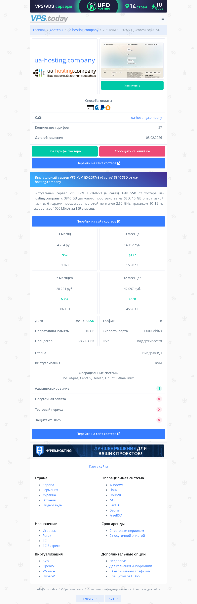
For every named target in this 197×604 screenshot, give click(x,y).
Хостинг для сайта (148, 589)
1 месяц (88, 598)
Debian (114, 510)
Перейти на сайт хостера (98, 221)
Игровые (50, 530)
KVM (46, 561)
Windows (116, 485)
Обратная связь (72, 589)
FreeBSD (115, 515)
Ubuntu (115, 495)
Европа (48, 485)
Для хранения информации (130, 566)
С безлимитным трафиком (129, 571)
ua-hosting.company (146, 117)
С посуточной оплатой (127, 535)
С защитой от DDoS (124, 576)
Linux (113, 490)
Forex (47, 535)
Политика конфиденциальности (109, 589)
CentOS (115, 505)
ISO (111, 500)
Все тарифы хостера (65, 151)
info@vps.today (46, 589)
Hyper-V (49, 576)
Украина (49, 495)
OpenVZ (49, 566)
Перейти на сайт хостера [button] (98, 163)
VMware (49, 571)
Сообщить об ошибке (132, 151)
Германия (50, 490)
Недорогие (118, 561)
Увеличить (132, 85)
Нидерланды (52, 505)
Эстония (49, 500)
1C (45, 541)
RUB (112, 598)
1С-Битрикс (51, 546)
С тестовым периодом (126, 530)
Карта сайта (98, 466)
